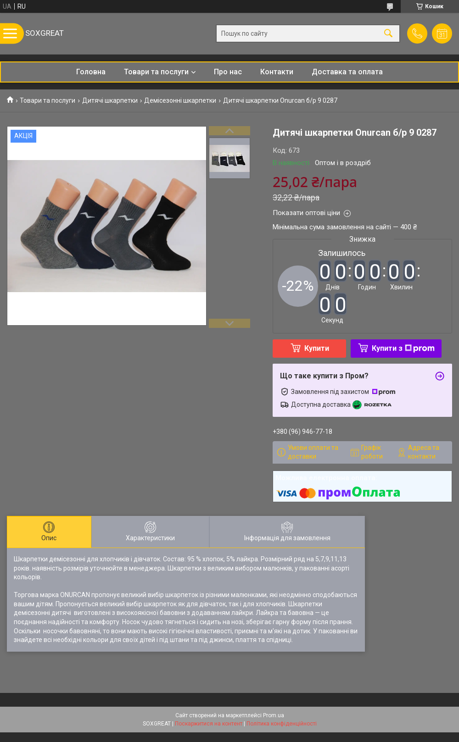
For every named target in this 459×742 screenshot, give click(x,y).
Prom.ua (273, 715)
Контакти (276, 71)
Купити (316, 348)
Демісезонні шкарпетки (180, 100)
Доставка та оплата (347, 71)
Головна (91, 71)
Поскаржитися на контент (208, 723)
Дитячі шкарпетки (110, 100)
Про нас (228, 71)
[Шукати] (388, 33)
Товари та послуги (156, 71)
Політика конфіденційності (281, 723)
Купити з (403, 348)
